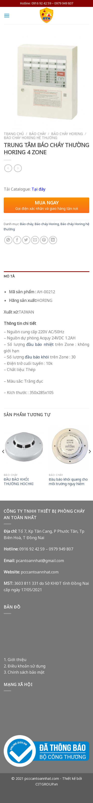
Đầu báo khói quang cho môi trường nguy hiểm (68, 481)
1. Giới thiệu (15, 659)
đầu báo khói (37, 357)
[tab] (46, 276)
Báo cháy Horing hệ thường (30, 137)
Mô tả (9, 276)
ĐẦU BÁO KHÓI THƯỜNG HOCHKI (18, 481)
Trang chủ (14, 133)
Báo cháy (37, 133)
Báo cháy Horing (67, 133)
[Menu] (7, 15)
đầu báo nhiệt (39, 344)
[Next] (89, 461)
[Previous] (3, 461)
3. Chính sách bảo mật (24, 672)
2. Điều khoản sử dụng (24, 666)
